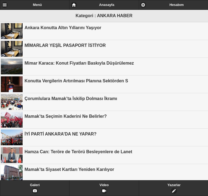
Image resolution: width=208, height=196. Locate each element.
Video (104, 185)
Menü (37, 5)
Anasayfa (106, 5)
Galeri (35, 185)
